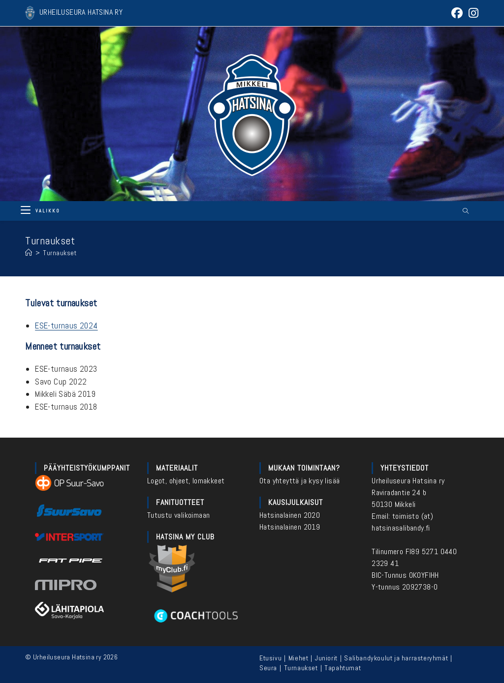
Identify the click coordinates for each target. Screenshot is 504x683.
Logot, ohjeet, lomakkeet (186, 480)
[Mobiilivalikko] (40, 211)
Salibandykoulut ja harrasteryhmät (396, 657)
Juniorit (326, 657)
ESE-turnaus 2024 (66, 325)
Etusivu (270, 657)
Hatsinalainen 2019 (289, 527)
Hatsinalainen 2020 (289, 515)
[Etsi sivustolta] (465, 211)
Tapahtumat (342, 667)
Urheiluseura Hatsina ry (408, 480)
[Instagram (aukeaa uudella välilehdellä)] (472, 13)
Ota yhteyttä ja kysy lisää (299, 480)
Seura (268, 667)
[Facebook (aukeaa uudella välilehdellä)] (457, 13)
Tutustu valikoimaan (178, 515)
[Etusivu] (28, 252)
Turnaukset (59, 252)
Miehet (298, 657)
